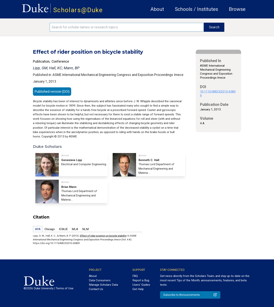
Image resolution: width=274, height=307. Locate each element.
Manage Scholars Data (103, 284)
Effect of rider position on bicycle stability (103, 235)
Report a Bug (140, 280)
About (157, 9)
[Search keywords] (127, 27)
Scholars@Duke (78, 10)
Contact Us (96, 289)
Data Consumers (100, 280)
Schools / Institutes (196, 9)
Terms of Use (64, 288)
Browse (237, 9)
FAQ (135, 276)
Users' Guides (141, 284)
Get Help (138, 289)
